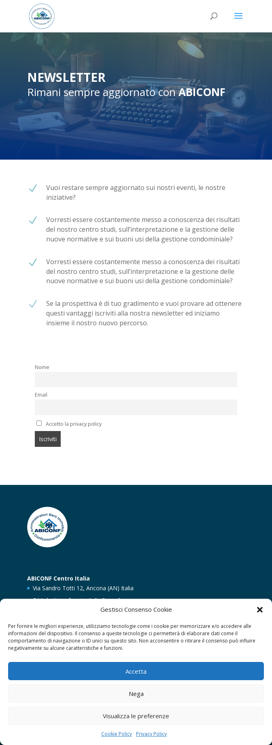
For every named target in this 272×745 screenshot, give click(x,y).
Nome (42, 367)
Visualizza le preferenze (136, 716)
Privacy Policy (151, 733)
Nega (136, 693)
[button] (260, 610)
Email (41, 394)
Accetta (136, 671)
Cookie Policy (116, 733)
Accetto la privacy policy (69, 424)
